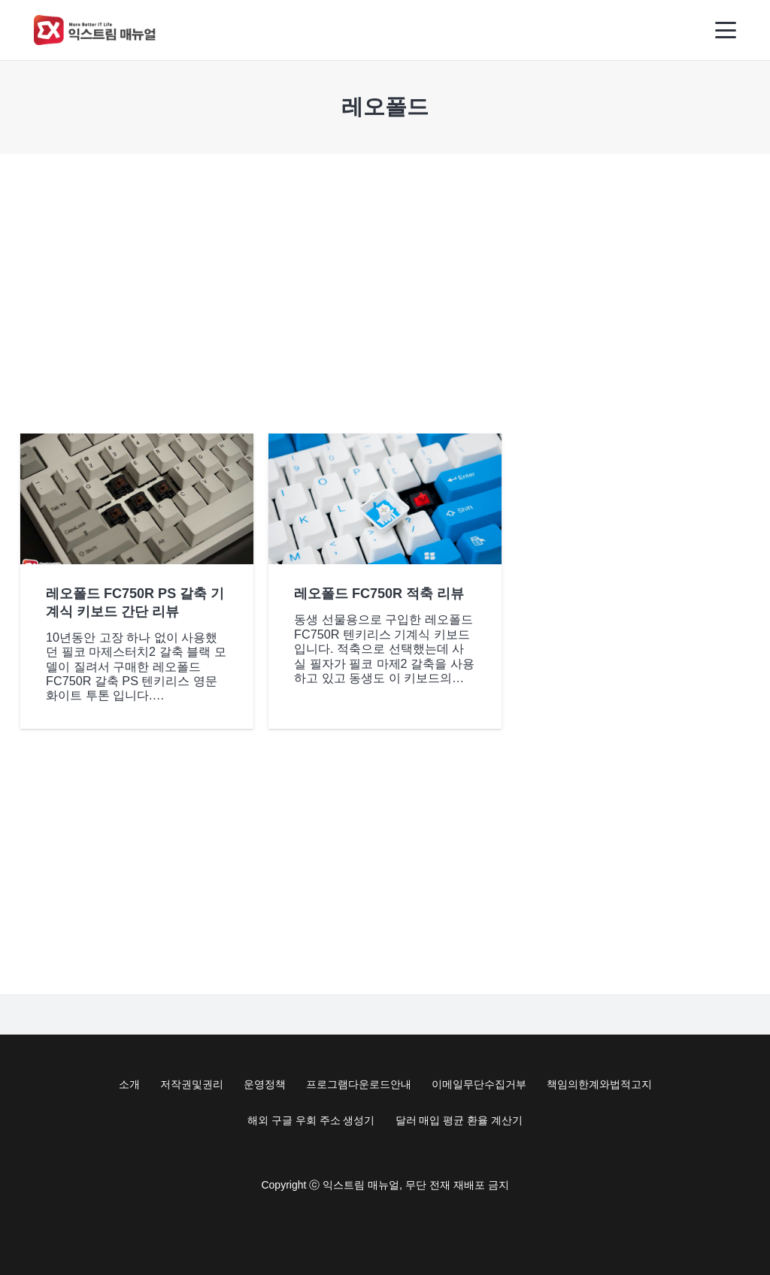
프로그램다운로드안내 (358, 1084)
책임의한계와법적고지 (599, 1084)
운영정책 (265, 1084)
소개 (129, 1084)
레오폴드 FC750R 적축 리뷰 (379, 593)
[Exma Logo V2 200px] (95, 30)
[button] (726, 30)
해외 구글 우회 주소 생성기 (311, 1120)
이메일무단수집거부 (479, 1084)
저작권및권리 (191, 1084)
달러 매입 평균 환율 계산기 (459, 1120)
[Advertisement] (385, 293)
